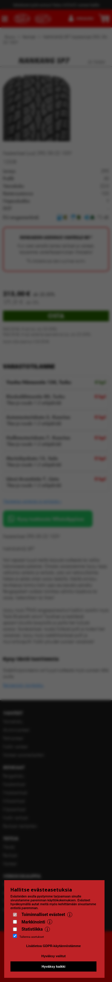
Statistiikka (32, 929)
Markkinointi (33, 922)
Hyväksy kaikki (53, 966)
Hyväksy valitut (53, 956)
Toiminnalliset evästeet (43, 914)
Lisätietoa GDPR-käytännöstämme (53, 946)
